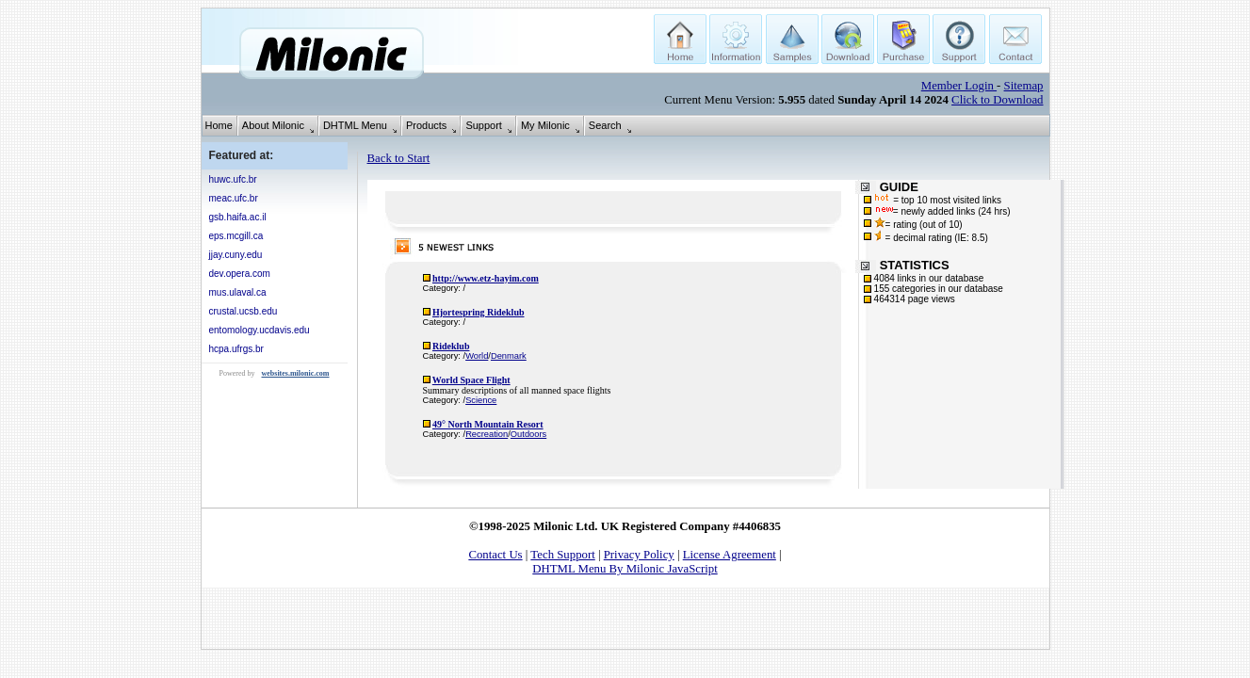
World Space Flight (471, 380)
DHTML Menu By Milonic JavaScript (624, 568)
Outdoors (528, 434)
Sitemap (1024, 85)
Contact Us (495, 554)
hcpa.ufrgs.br (236, 349)
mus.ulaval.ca (238, 292)
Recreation (486, 434)
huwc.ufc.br (233, 179)
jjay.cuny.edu (236, 255)
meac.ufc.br (233, 198)
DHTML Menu (355, 125)
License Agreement (729, 554)
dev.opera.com (239, 273)
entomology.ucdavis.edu (259, 330)
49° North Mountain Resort (488, 424)
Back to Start (398, 158)
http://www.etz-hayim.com (485, 278)
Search (605, 125)
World (476, 356)
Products (426, 125)
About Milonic (273, 125)
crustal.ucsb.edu (243, 311)
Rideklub (450, 346)
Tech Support (562, 554)
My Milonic (545, 125)
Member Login (959, 85)
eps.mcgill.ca (236, 236)
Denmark (509, 356)
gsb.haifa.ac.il (238, 217)
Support (483, 125)
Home (219, 125)
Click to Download (997, 99)
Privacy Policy (639, 554)
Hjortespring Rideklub (478, 312)
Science (480, 400)
